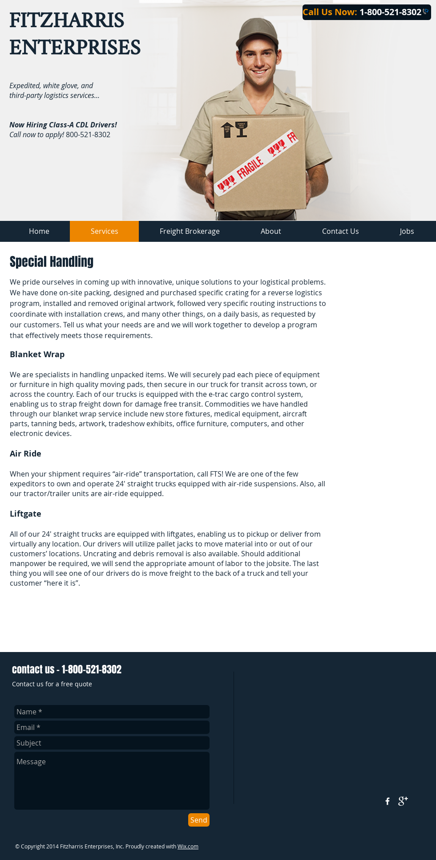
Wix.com (188, 846)
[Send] (199, 820)
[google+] (403, 801)
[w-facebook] (387, 801)
